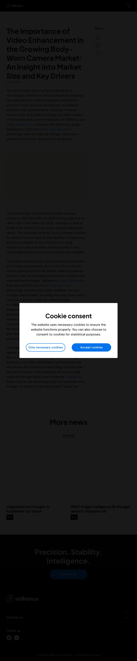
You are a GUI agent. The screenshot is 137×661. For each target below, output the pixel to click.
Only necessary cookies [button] (46, 347)
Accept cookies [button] (91, 347)
